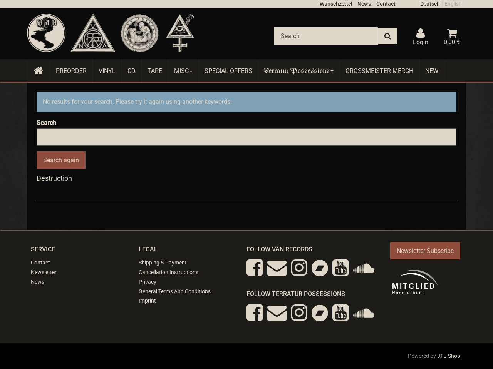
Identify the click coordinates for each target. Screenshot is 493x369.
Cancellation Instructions (168, 272)
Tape (155, 71)
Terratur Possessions (299, 70)
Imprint (147, 301)
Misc (183, 71)
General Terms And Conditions (175, 291)
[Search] (326, 36)
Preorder (71, 71)
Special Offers (228, 71)
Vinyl (107, 71)
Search (46, 122)
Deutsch (430, 4)
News (364, 4)
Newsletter (44, 272)
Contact (386, 4)
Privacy (147, 282)
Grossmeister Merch (379, 71)
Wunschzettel (336, 4)
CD (131, 71)
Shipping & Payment (163, 262)
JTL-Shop (448, 356)
